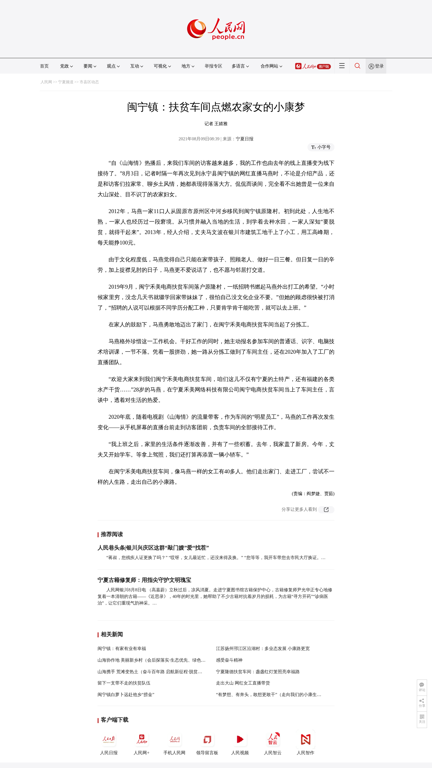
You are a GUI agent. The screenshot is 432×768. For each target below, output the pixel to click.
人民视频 (240, 742)
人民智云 (272, 742)
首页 (44, 66)
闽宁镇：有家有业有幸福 (122, 648)
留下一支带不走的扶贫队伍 (124, 683)
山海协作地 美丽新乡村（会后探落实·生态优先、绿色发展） (156, 660)
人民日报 (108, 742)
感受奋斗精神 (229, 660)
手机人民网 (174, 742)
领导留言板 (207, 742)
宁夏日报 (244, 138)
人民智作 (305, 742)
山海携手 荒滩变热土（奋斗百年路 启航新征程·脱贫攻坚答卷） (159, 671)
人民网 (46, 82)
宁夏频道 (66, 82)
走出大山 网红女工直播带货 (243, 683)
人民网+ (141, 742)
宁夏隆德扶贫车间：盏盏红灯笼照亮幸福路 (258, 671)
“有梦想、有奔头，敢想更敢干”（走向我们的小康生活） (271, 694)
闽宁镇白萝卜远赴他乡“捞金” (126, 694)
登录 (379, 66)
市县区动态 (89, 82)
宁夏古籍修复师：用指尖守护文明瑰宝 (144, 580)
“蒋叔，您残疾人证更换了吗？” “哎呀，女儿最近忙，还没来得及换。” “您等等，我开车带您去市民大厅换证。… (216, 557)
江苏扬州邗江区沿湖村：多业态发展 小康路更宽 (263, 648)
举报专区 (213, 66)
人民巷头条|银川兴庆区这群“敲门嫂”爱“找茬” (153, 548)
